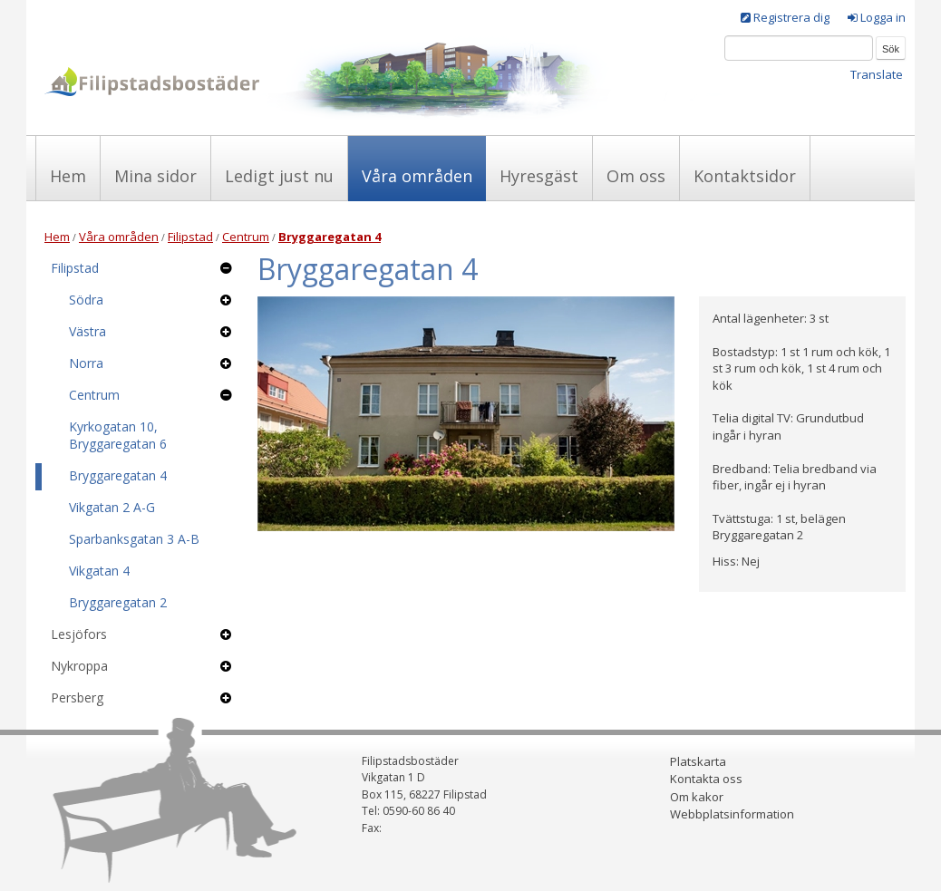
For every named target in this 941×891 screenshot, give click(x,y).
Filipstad (190, 236)
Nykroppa (79, 665)
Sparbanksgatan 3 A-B (134, 538)
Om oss (635, 176)
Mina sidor (155, 176)
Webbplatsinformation (732, 814)
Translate (876, 74)
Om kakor (696, 797)
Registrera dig (791, 17)
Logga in (883, 17)
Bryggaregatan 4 (118, 475)
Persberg (77, 697)
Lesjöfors (79, 634)
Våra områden (417, 176)
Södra (86, 299)
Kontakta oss (706, 778)
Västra (87, 331)
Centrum (245, 236)
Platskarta (698, 761)
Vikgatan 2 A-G (112, 507)
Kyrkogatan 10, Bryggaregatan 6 (118, 435)
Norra (86, 363)
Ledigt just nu (279, 176)
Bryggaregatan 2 (118, 602)
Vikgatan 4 (99, 570)
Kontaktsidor (745, 176)
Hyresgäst (539, 176)
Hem (68, 176)
